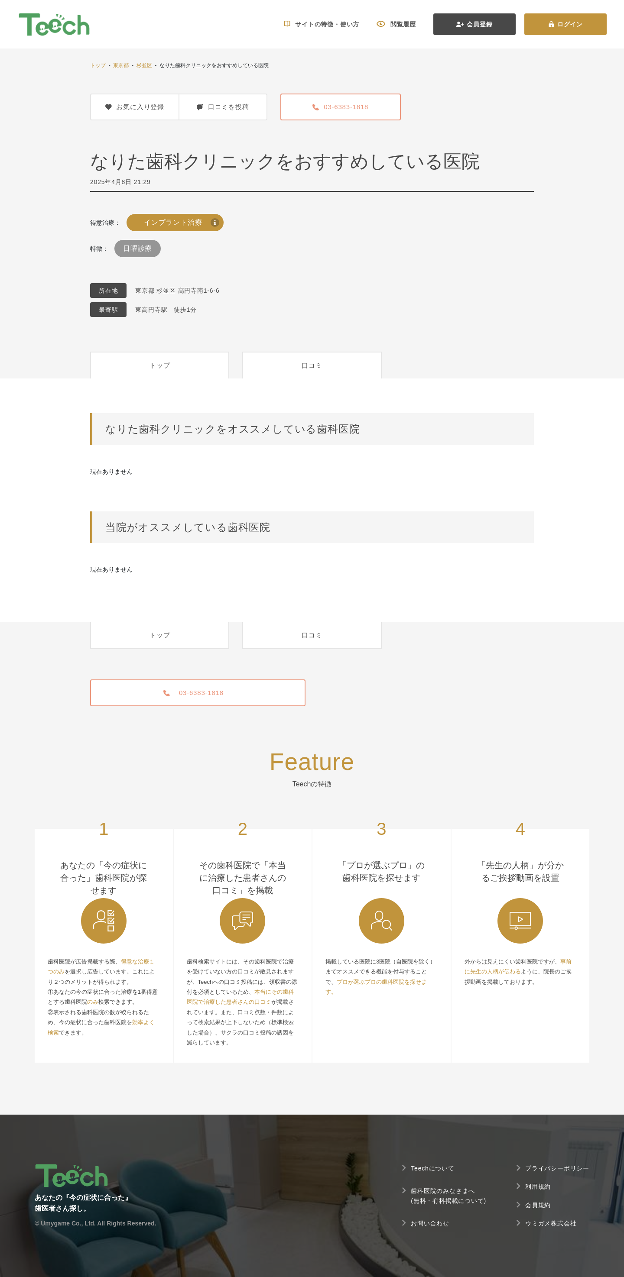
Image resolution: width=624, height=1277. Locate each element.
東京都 (121, 65)
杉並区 (144, 65)
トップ (98, 65)
